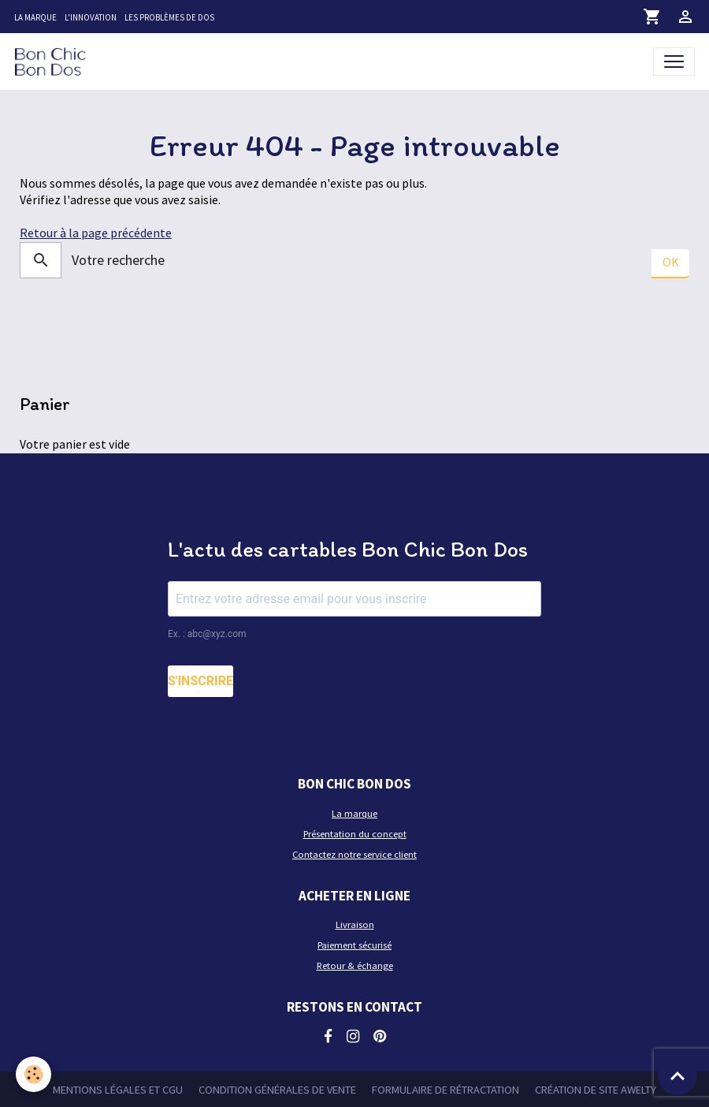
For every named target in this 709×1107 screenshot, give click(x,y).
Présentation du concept (354, 834)
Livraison (355, 924)
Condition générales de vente (277, 1090)
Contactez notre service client (354, 854)
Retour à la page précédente (96, 233)
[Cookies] (33, 1074)
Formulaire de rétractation (445, 1090)
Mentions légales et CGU (118, 1090)
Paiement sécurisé (354, 945)
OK (671, 262)
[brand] (53, 61)
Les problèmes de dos (169, 17)
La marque (35, 17)
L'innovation (91, 17)
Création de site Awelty (595, 1090)
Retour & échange (355, 965)
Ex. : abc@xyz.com (207, 633)
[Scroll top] (677, 1075)
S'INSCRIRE (200, 680)
